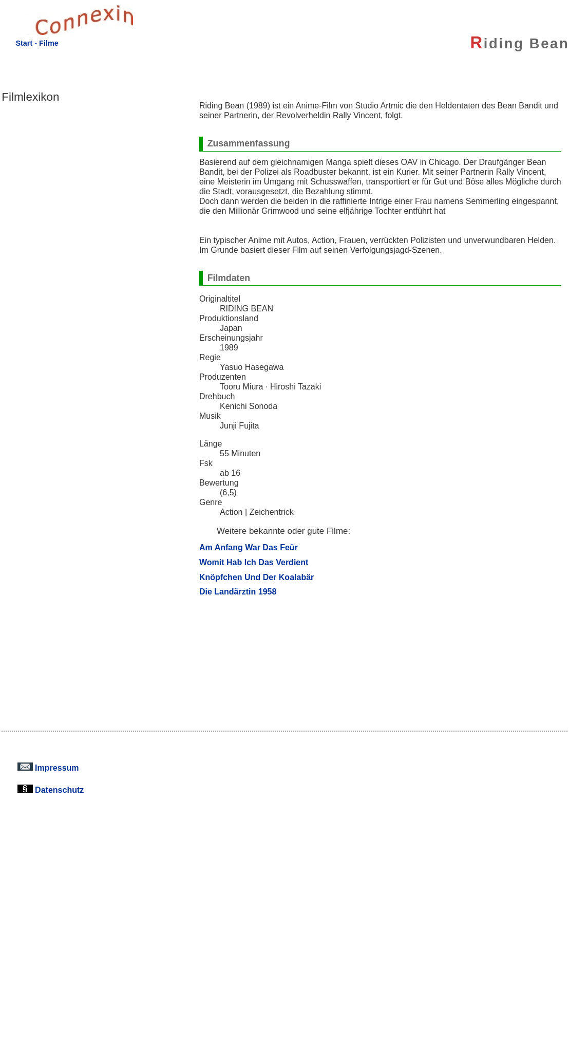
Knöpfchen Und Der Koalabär (256, 577)
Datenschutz (50, 789)
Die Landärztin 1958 (237, 591)
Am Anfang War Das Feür (248, 547)
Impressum (48, 767)
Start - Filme (36, 43)
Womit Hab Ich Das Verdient (253, 562)
